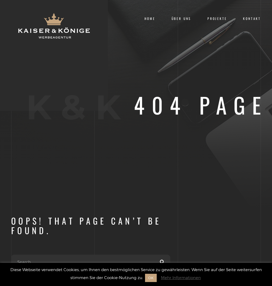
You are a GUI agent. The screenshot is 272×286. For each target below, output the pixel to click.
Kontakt (252, 18)
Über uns (182, 18)
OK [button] (151, 278)
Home (149, 18)
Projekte (217, 18)
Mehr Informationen (181, 277)
